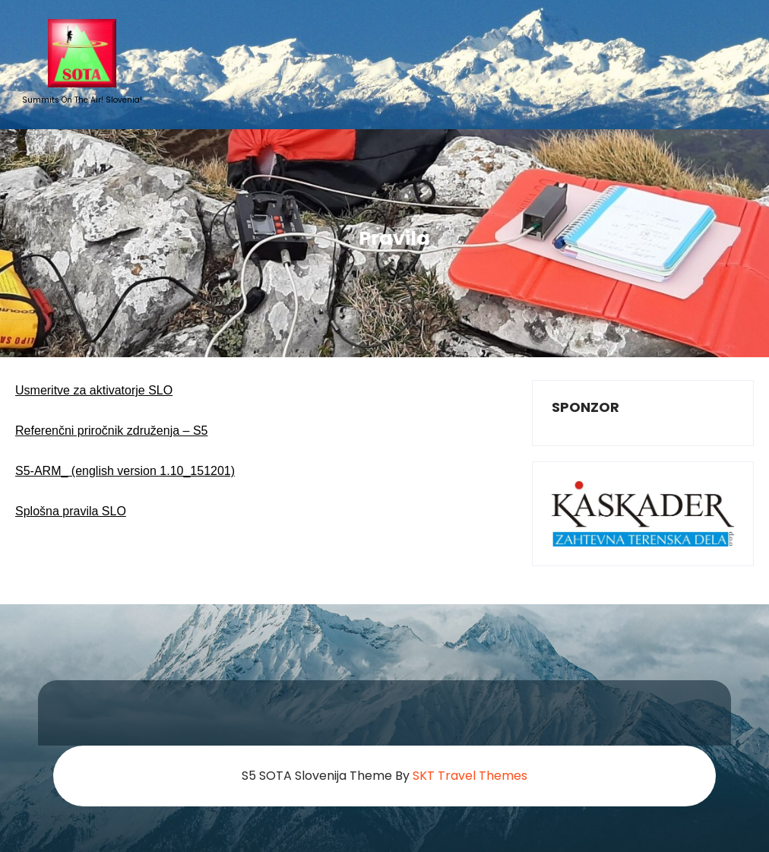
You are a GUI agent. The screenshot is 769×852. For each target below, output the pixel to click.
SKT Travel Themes (470, 775)
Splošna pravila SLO (70, 511)
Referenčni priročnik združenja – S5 (111, 430)
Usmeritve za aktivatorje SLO (93, 390)
